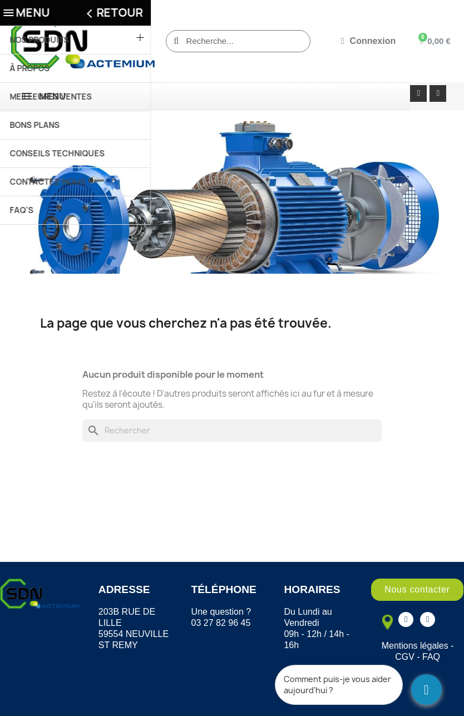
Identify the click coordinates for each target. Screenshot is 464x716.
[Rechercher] (232, 430)
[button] (417, 590)
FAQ (431, 656)
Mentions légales (415, 645)
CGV (404, 656)
